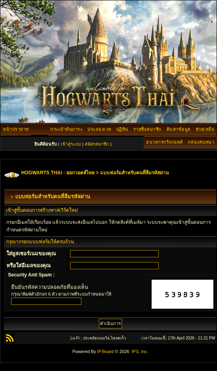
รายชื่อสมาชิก (147, 129)
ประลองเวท (99, 129)
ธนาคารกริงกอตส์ (164, 142)
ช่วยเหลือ (205, 129)
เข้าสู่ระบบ (71, 144)
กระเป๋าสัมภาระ (66, 129)
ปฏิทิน (122, 129)
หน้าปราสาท (16, 129)
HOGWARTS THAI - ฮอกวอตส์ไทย (58, 173)
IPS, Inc (139, 351)
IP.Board (105, 351)
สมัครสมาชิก (97, 144)
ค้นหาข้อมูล (178, 129)
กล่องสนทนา (201, 142)
